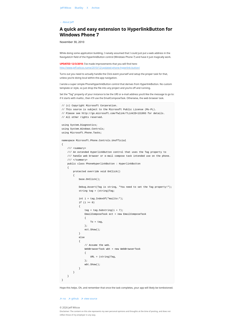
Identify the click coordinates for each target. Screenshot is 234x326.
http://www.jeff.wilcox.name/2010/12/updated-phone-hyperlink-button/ (100, 67)
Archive (96, 7)
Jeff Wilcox (65, 7)
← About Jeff (67, 22)
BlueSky (79, 7)
